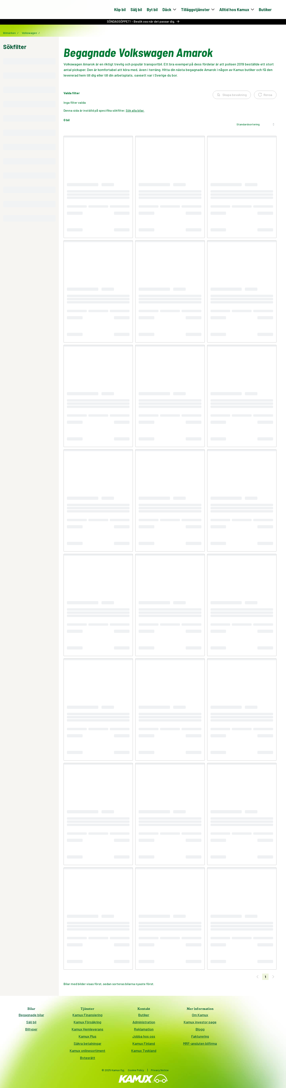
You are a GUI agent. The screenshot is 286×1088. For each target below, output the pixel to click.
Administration (143, 1023)
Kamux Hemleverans (87, 1030)
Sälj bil (136, 10)
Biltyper (31, 1030)
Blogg (200, 1030)
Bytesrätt (87, 1059)
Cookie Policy (136, 1071)
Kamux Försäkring (87, 1023)
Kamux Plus (87, 1037)
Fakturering (200, 1037)
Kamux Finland (143, 1045)
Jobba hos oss (143, 1037)
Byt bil (152, 10)
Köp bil (120, 10)
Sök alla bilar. (135, 112)
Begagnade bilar (31, 1016)
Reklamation (144, 1030)
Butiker (265, 10)
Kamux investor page (200, 1023)
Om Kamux (200, 1016)
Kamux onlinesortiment (87, 1052)
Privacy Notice (160, 1071)
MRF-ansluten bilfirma (200, 1045)
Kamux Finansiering (87, 1016)
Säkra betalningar (87, 1045)
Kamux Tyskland (143, 1052)
